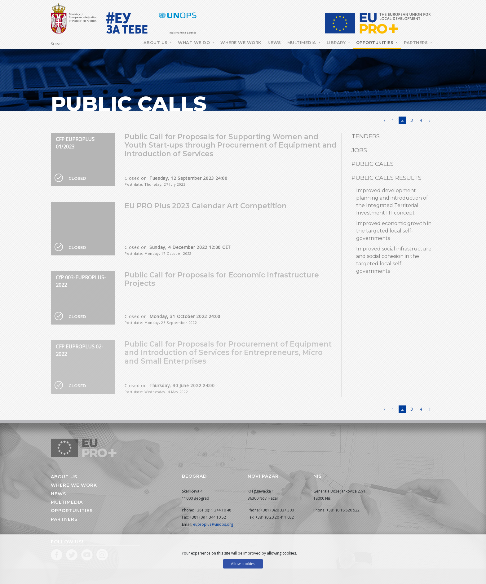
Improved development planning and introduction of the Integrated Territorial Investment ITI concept (392, 202)
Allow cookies (243, 563)
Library (337, 42)
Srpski (56, 43)
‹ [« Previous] (384, 120)
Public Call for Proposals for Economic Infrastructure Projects (222, 279)
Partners (416, 42)
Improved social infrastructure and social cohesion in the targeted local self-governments (393, 260)
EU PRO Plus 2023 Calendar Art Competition (206, 205)
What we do (194, 42)
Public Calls (372, 163)
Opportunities (375, 42)
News (274, 42)
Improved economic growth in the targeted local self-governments (393, 230)
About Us (156, 42)
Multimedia (302, 42)
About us (64, 477)
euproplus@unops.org (213, 524)
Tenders (365, 136)
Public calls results (386, 177)
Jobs (359, 150)
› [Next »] (429, 120)
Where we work (240, 42)
